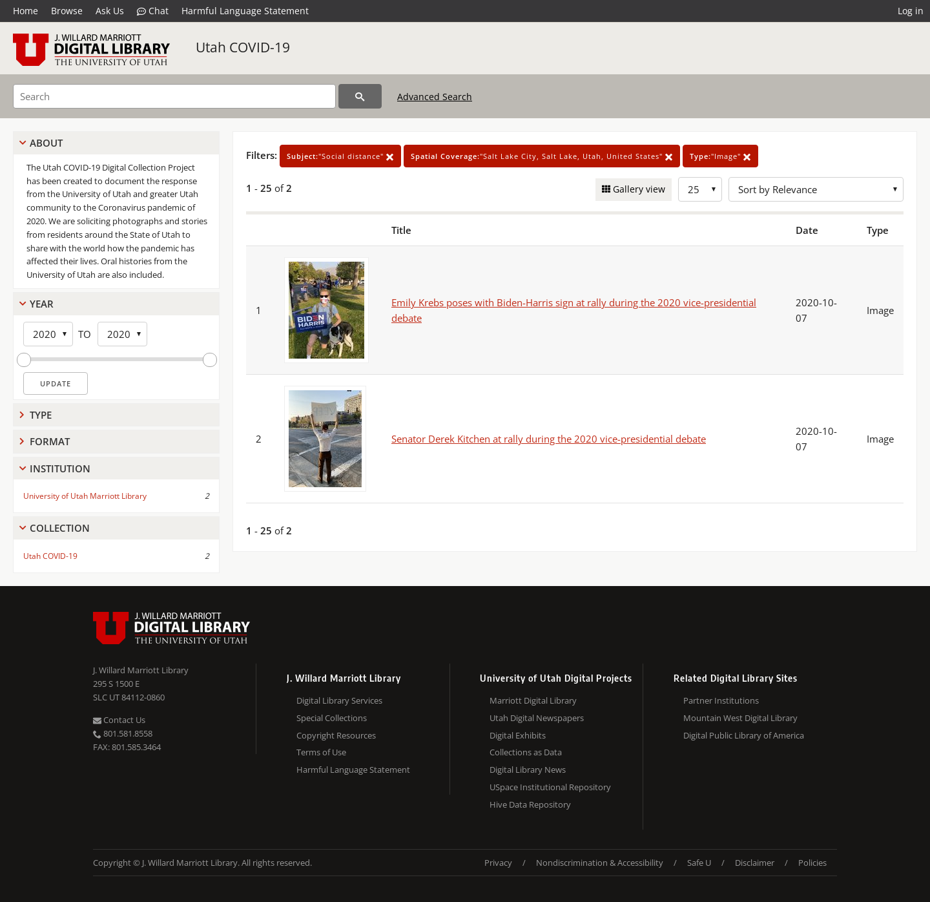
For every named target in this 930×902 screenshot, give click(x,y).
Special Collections (331, 718)
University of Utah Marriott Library (85, 495)
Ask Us (110, 11)
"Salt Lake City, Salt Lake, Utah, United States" (542, 156)
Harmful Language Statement (245, 11)
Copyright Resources (336, 735)
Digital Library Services (339, 700)
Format (50, 441)
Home (25, 11)
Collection (60, 527)
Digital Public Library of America (743, 735)
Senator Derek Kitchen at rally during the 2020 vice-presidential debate (548, 438)
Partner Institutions (721, 700)
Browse (67, 11)
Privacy (498, 862)
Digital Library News (528, 769)
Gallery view (637, 189)
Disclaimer (754, 862)
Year (42, 303)
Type (41, 414)
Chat (153, 11)
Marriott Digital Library (533, 700)
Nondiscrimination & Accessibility (599, 862)
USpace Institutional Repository (550, 787)
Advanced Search (434, 96)
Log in (911, 11)
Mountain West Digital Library (740, 718)
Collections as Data (526, 752)
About (46, 142)
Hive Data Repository (530, 804)
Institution (60, 468)
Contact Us (119, 720)
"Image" (720, 156)
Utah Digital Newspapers (537, 718)
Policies (812, 862)
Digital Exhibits (518, 735)
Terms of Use (321, 752)
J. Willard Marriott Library (141, 670)
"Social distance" (340, 156)
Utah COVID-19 (243, 47)
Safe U (699, 862)
